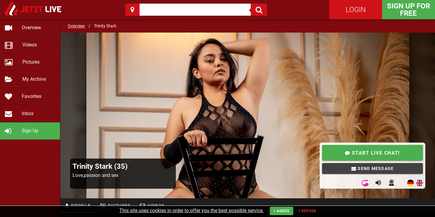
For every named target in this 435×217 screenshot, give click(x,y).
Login (356, 9)
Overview (76, 26)
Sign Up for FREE (408, 9)
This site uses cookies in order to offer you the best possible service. (191, 210)
